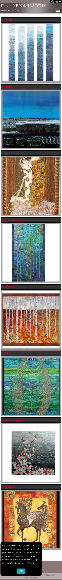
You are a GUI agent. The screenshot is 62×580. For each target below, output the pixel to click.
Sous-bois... (8, 286)
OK (21, 571)
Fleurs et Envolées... (14, 420)
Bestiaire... (8, 486)
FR (56, 1)
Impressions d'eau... (14, 220)
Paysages (7, 86)
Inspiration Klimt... (13, 153)
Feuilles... (7, 353)
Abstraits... (8, 19)
